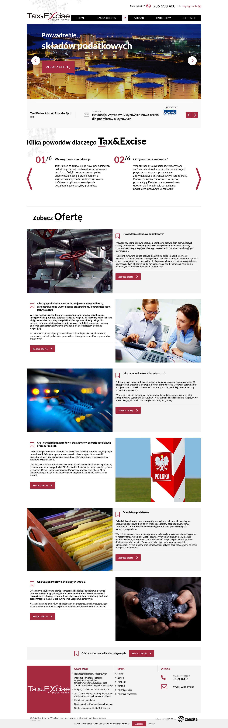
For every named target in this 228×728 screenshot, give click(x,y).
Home (120, 681)
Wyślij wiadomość (183, 694)
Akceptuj (139, 723)
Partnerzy (163, 17)
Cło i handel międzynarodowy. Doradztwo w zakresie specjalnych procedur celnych (93, 702)
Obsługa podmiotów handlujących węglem (93, 711)
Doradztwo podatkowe (84, 707)
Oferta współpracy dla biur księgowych (92, 715)
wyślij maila (191, 6)
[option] (114, 61)
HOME (81, 17)
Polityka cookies (125, 697)
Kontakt (189, 17)
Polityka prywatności (127, 701)
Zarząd (139, 17)
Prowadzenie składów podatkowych (90, 681)
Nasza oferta (106, 17)
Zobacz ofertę (58, 67)
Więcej (152, 723)
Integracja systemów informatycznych (91, 697)
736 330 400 (160, 6)
